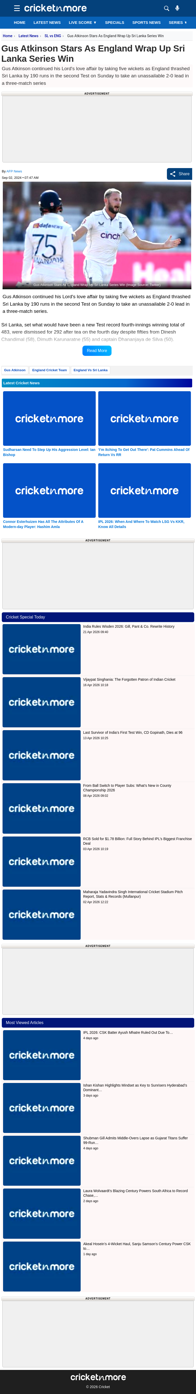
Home (19, 22)
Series (178, 22)
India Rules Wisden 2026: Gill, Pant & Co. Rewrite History (129, 626)
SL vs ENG (53, 36)
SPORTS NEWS (146, 22)
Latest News (29, 36)
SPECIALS (114, 22)
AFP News (14, 171)
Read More (97, 350)
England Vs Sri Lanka (91, 370)
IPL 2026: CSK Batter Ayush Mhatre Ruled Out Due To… (128, 1032)
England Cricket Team (49, 370)
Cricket (104, 1387)
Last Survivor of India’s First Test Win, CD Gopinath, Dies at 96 (132, 732)
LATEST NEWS (46, 22)
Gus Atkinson (15, 370)
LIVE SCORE (83, 22)
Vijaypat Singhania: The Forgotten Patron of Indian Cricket (129, 679)
